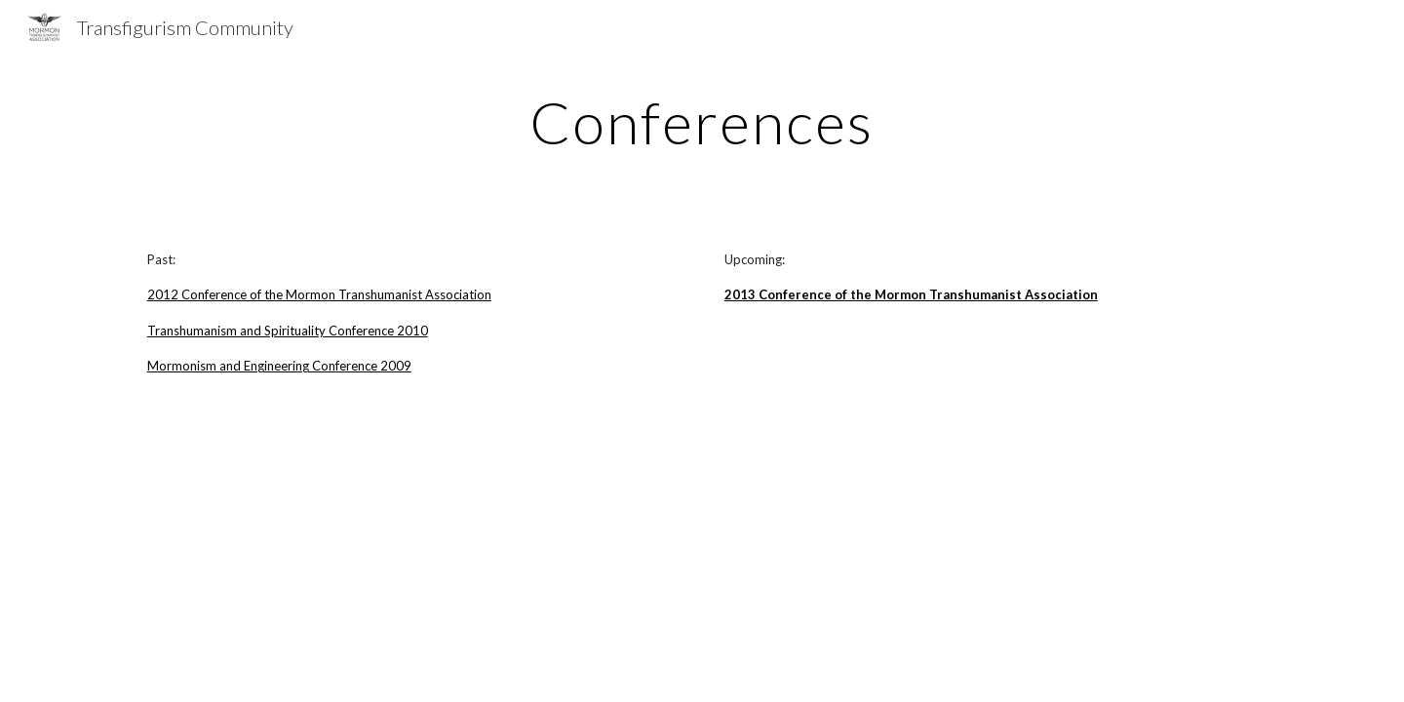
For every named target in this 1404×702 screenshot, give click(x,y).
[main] (702, 122)
